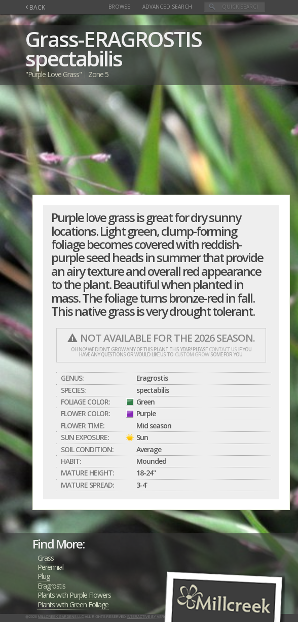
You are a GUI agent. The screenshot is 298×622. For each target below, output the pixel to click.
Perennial (50, 567)
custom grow (192, 354)
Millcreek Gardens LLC (61, 616)
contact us (223, 349)
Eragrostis (51, 586)
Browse (119, 6)
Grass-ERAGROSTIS (113, 38)
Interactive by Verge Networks (159, 616)
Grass (46, 558)
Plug (44, 576)
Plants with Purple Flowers (74, 595)
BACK (35, 7)
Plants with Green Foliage (73, 604)
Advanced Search (167, 6)
